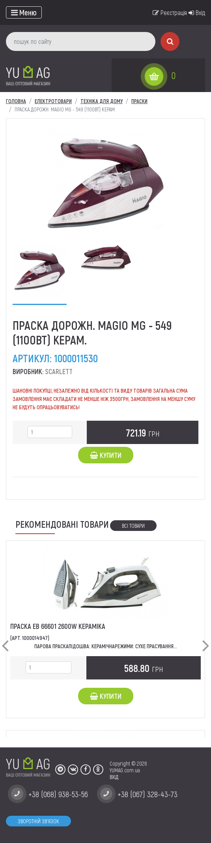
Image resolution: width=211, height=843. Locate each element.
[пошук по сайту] (80, 41)
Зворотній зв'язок (38, 821)
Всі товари (133, 525)
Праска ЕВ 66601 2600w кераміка (57, 626)
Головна (16, 101)
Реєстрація (170, 12)
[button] (5, 639)
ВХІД (114, 776)
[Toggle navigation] (24, 12)
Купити (105, 455)
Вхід (197, 12)
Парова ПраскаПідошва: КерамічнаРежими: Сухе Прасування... (105, 646)
